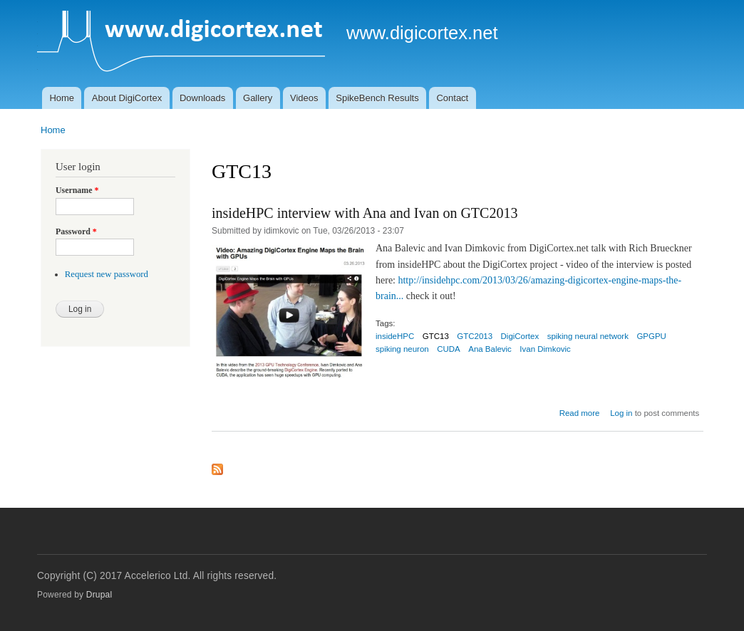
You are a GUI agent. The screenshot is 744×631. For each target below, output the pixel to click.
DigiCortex (520, 336)
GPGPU (651, 336)
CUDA (448, 349)
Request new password (106, 274)
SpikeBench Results (377, 98)
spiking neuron (402, 349)
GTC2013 (474, 336)
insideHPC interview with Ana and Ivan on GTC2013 (364, 213)
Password (76, 231)
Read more (579, 413)
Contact (452, 98)
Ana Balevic (490, 349)
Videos (304, 98)
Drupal (99, 595)
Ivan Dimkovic (545, 349)
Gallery (257, 98)
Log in (621, 413)
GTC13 (436, 336)
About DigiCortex (127, 98)
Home (61, 98)
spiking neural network (588, 336)
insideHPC (395, 336)
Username (77, 190)
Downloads (202, 98)
